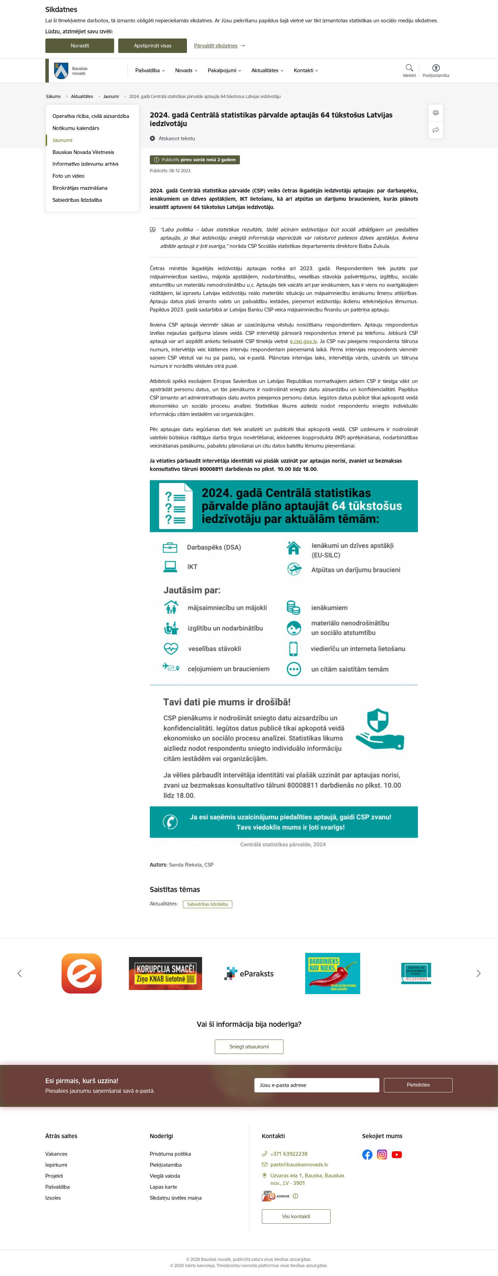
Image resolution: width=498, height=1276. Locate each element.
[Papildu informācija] (295, 1196)
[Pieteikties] (418, 1085)
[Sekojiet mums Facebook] (367, 1155)
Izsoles (53, 1198)
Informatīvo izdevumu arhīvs (86, 164)
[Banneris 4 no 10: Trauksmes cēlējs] (332, 973)
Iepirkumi (56, 1165)
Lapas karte (163, 1187)
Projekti (54, 1176)
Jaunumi (62, 140)
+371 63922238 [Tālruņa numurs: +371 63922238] (289, 1154)
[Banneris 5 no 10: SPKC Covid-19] (416, 973)
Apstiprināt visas (152, 45)
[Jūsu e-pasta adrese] (317, 1085)
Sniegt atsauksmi (249, 1046)
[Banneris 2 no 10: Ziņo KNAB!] (165, 973)
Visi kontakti (296, 1216)
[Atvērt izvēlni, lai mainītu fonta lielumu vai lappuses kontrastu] (436, 72)
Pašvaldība (57, 1187)
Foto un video (69, 176)
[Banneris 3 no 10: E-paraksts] (249, 973)
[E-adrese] (275, 1196)
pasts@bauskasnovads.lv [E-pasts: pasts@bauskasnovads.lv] (299, 1164)
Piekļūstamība (166, 1165)
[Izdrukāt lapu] (436, 112)
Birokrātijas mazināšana (80, 188)
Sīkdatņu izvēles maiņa (176, 1198)
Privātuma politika (170, 1154)
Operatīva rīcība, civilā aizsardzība (91, 116)
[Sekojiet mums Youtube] (397, 1154)
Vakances (56, 1154)
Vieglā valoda (165, 1176)
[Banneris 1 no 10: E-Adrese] (82, 973)
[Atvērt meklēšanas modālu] (409, 72)
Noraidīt (80, 45)
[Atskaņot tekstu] (177, 138)
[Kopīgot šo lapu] (436, 130)
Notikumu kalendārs (76, 128)
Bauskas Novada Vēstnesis (83, 152)
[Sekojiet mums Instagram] (382, 1154)
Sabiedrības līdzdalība (77, 200)
